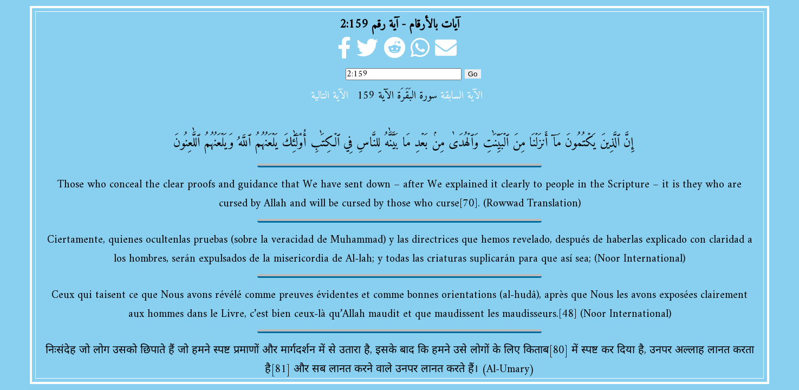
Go (473, 74)
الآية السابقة (461, 96)
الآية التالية (329, 96)
